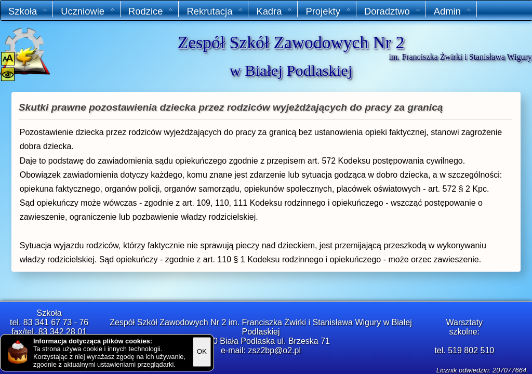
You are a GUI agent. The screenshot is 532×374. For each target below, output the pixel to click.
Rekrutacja (215, 11)
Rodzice (151, 11)
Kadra (274, 11)
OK (202, 351)
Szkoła (28, 11)
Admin (453, 11)
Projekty (328, 11)
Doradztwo (392, 11)
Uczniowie (88, 11)
